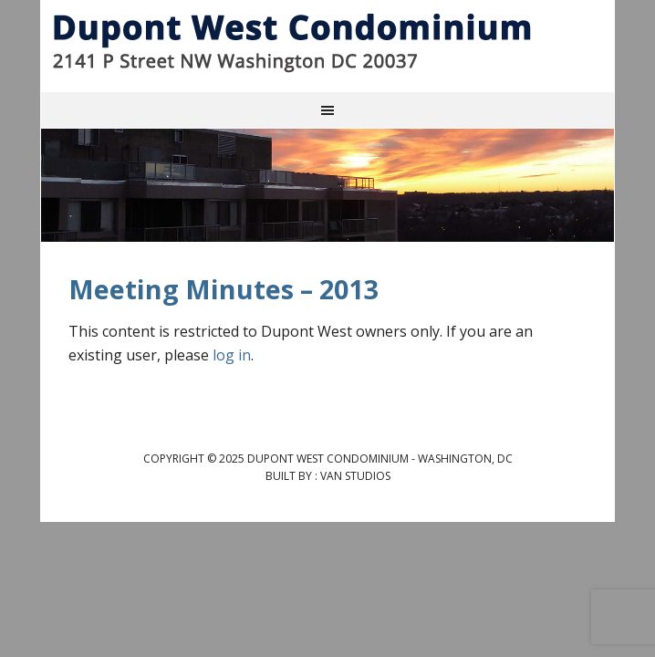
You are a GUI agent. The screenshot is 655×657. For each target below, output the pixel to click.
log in (232, 355)
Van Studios (355, 476)
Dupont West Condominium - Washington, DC (327, 42)
